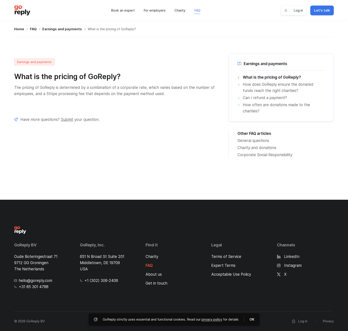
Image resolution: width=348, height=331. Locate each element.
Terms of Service (226, 256)
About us (154, 274)
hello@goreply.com (33, 280)
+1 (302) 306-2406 (99, 280)
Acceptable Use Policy (231, 274)
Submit (67, 119)
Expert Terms (223, 265)
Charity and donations (256, 148)
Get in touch (156, 283)
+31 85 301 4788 (31, 287)
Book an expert (123, 10)
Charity (179, 10)
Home (19, 29)
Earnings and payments (62, 29)
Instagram (289, 265)
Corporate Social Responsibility (264, 155)
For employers (155, 10)
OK (251, 319)
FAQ (197, 10)
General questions (253, 140)
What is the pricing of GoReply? (112, 29)
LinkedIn (288, 256)
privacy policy (212, 319)
